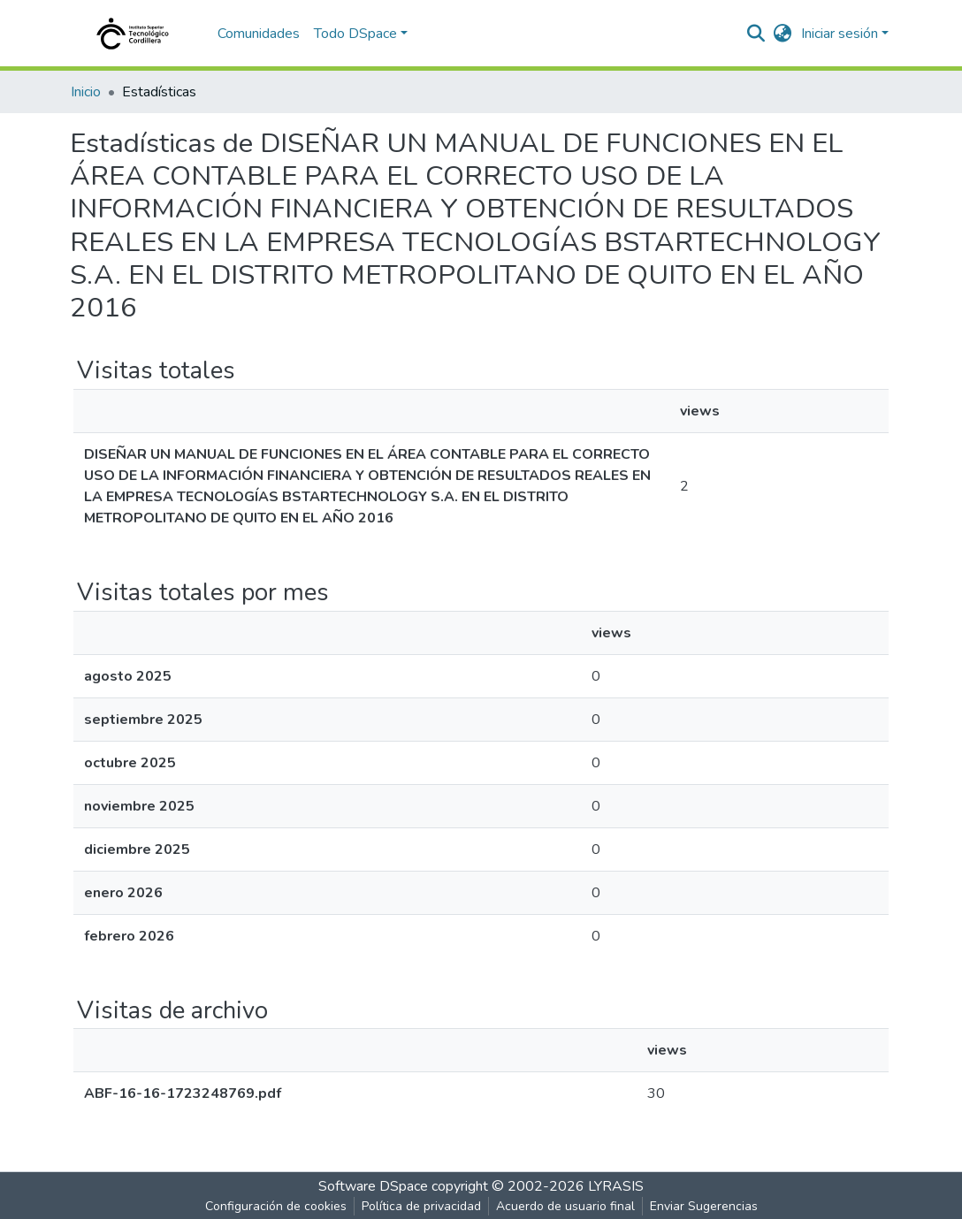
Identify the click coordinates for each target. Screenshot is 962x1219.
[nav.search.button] (756, 33)
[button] (783, 33)
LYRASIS (616, 1186)
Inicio (86, 92)
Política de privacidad (421, 1206)
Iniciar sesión (839, 33)
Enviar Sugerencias (704, 1206)
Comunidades (259, 33)
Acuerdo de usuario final (565, 1206)
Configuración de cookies (276, 1206)
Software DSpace (373, 1186)
